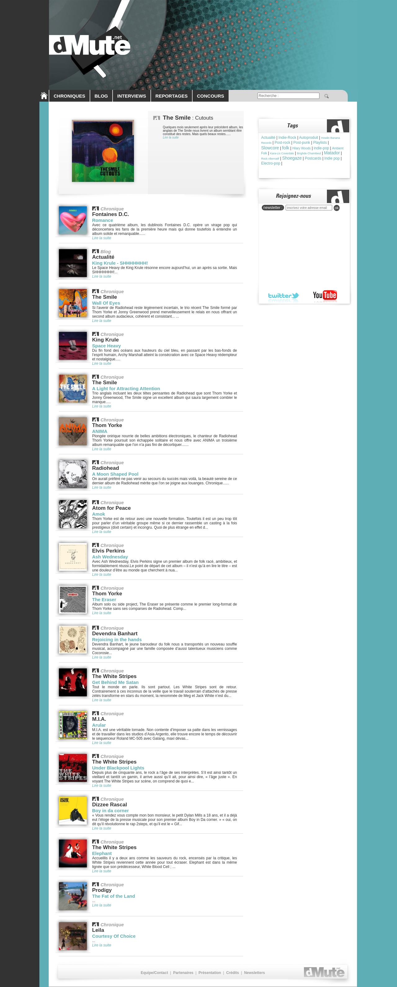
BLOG (101, 96)
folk (285, 147)
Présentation (209, 973)
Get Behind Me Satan (115, 682)
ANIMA (99, 431)
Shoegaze (292, 158)
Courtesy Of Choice (114, 936)
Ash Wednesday (110, 556)
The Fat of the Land (113, 896)
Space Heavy (106, 345)
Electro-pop (270, 163)
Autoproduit (308, 137)
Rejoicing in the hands (117, 639)
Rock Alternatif (270, 158)
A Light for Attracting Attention (126, 388)
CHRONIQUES (69, 96)
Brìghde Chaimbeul (309, 153)
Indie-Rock (287, 137)
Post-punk (301, 142)
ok (337, 208)
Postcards (313, 158)
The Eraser (104, 599)
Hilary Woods (301, 148)
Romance (102, 220)
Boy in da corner (110, 810)
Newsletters (254, 973)
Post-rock (282, 142)
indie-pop (321, 148)
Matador (332, 152)
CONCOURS (210, 96)
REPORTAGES (171, 96)
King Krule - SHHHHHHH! (120, 263)
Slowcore (270, 147)
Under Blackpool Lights (118, 767)
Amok (98, 514)
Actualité (268, 137)
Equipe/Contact (154, 973)
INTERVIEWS (131, 96)
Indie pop (332, 158)
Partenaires (183, 973)
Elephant (102, 853)
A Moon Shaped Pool (115, 474)
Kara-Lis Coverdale (282, 153)
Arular (99, 725)
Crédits (232, 973)
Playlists (320, 142)
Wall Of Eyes (106, 303)
